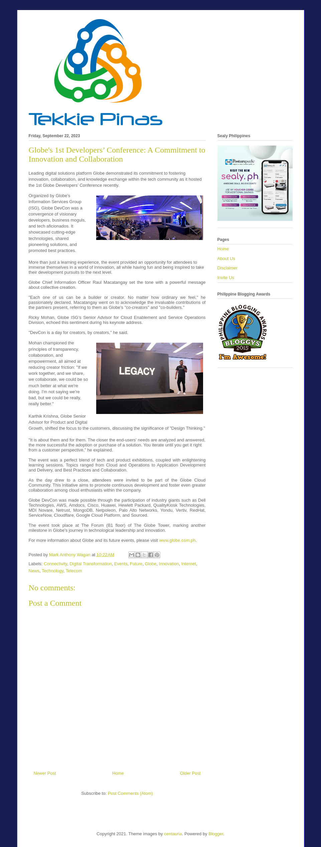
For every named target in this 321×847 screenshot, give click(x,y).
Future (136, 563)
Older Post (190, 773)
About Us (226, 258)
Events (121, 563)
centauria (173, 833)
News (34, 570)
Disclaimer (227, 267)
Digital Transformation (90, 563)
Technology (52, 570)
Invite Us (225, 277)
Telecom (74, 570)
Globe (151, 563)
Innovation (169, 563)
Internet (188, 563)
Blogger (215, 833)
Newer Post (45, 773)
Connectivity (55, 563)
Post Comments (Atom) (130, 793)
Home (118, 773)
